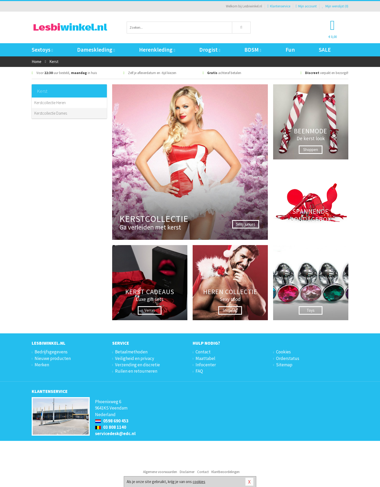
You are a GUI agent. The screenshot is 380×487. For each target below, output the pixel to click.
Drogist (209, 49)
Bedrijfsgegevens (51, 352)
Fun (290, 49)
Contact (203, 352)
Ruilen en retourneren (136, 371)
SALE (325, 49)
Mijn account (306, 6)
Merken (42, 365)
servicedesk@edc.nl (115, 433)
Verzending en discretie (137, 365)
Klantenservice (278, 6)
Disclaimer (187, 472)
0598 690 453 (112, 421)
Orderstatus (287, 358)
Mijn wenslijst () (335, 6)
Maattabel (205, 358)
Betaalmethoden (131, 352)
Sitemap (284, 365)
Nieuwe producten (53, 358)
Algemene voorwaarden (160, 472)
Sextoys (42, 49)
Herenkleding (157, 49)
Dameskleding (96, 49)
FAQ (199, 371)
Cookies (283, 352)
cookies (199, 481)
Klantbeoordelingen (225, 472)
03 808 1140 (110, 427)
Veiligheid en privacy (134, 358)
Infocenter (206, 365)
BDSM (252, 49)
